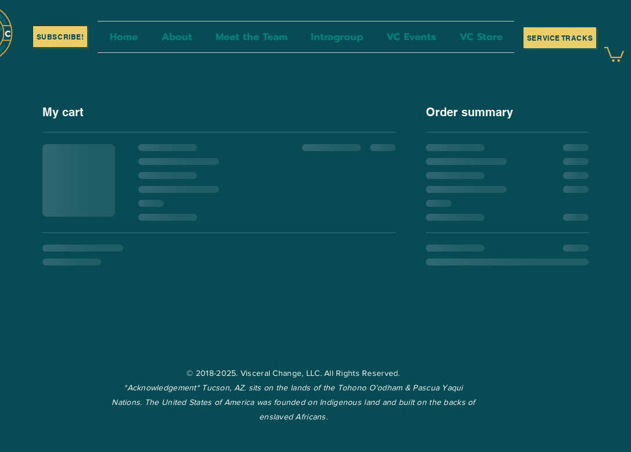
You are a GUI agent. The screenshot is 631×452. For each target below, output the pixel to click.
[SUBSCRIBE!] (60, 36)
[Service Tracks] (560, 37)
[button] (614, 53)
